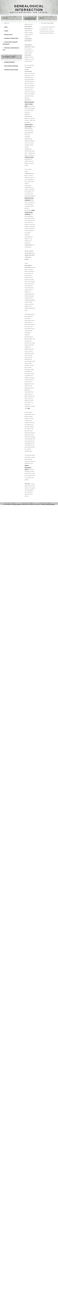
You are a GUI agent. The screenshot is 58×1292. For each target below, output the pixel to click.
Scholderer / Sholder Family (11, 38)
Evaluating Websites (9, 62)
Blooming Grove (8, 34)
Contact (6, 30)
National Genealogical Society (28, 467)
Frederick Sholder (29, 157)
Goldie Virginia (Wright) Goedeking (30, 212)
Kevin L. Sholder (17, 504)
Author (6, 27)
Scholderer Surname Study (11, 69)
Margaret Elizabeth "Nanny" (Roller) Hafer (29, 104)
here (29, 408)
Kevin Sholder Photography (11, 65)
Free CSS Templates (50, 504)
